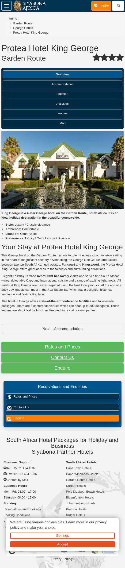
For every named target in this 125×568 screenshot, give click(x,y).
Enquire (63, 368)
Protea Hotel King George (30, 32)
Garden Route (22, 23)
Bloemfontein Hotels (80, 497)
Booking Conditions (17, 515)
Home (13, 18)
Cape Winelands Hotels (82, 474)
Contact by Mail (17, 480)
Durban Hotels (76, 485)
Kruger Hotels (75, 515)
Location (62, 94)
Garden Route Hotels (80, 480)
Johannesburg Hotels (80, 503)
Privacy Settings (62, 559)
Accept (62, 544)
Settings (62, 535)
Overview (62, 74)
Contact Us (62, 357)
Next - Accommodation (62, 329)
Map (63, 123)
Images (62, 113)
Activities (62, 103)
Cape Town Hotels (78, 468)
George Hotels (23, 28)
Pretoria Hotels (76, 509)
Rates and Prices (62, 346)
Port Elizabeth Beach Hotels (85, 491)
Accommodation (62, 84)
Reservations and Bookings (22, 509)
